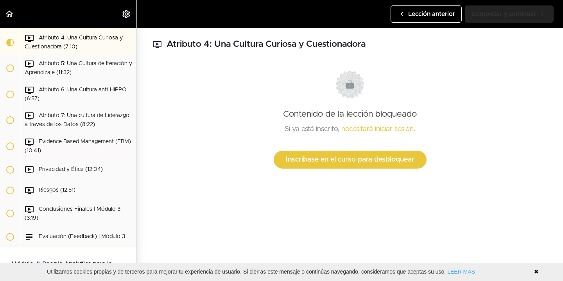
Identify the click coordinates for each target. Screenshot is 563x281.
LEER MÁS (461, 272)
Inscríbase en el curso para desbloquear (350, 159)
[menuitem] (126, 14)
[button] (10, 14)
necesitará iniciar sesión (377, 129)
